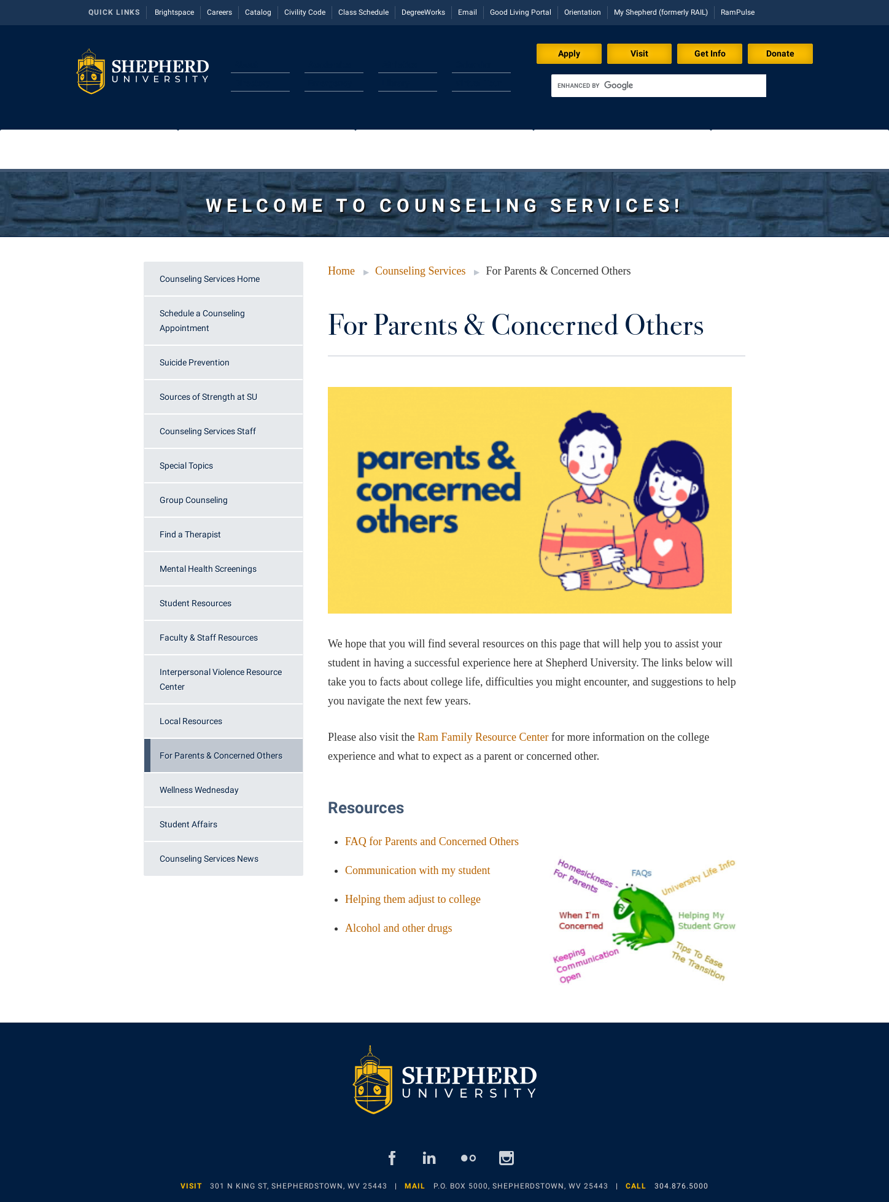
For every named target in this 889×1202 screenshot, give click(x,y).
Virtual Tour (479, 83)
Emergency (330, 83)
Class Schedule (363, 12)
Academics (329, 64)
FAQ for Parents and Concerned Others (432, 841)
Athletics (399, 64)
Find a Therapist (190, 534)
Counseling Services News (209, 859)
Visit (639, 53)
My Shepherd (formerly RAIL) (661, 12)
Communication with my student (418, 870)
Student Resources (195, 603)
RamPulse (738, 12)
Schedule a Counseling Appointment (202, 320)
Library (396, 83)
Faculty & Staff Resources (209, 637)
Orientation (582, 12)
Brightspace (174, 12)
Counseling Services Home (210, 279)
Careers (219, 12)
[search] (658, 85)
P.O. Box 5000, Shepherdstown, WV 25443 (520, 1186)
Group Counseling (194, 500)
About (246, 64)
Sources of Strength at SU (208, 397)
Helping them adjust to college (413, 899)
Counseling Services (420, 271)
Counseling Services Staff (208, 431)
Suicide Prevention (195, 362)
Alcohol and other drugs (398, 928)
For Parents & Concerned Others (221, 755)
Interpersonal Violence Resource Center (221, 679)
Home (341, 271)
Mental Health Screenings (208, 569)
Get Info (710, 53)
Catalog (258, 12)
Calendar (473, 64)
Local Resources (191, 721)
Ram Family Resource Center (482, 737)
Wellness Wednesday (199, 790)
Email (467, 12)
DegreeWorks (423, 12)
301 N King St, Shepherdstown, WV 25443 (298, 1186)
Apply (569, 53)
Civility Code (304, 12)
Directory (252, 83)
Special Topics (186, 465)
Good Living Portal (520, 12)
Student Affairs (188, 824)
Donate (780, 53)
